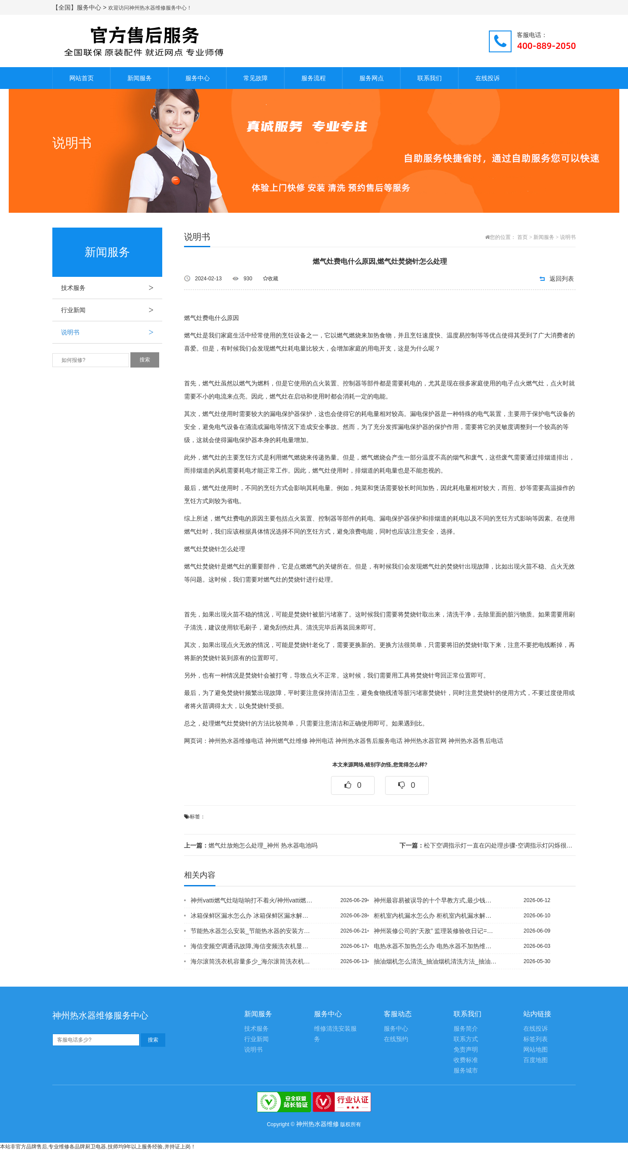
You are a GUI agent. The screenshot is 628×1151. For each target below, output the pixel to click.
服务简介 (466, 1028)
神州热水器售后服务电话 (369, 741)
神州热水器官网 (425, 741)
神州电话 (321, 741)
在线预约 (396, 1039)
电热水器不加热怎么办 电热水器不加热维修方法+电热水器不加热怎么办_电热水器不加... (436, 946)
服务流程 (313, 78)
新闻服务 (139, 78)
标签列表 (535, 1039)
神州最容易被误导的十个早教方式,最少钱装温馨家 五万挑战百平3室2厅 (436, 900)
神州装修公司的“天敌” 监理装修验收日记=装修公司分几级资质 (436, 930)
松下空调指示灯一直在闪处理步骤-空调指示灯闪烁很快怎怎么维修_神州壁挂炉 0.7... (487, 845)
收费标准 (466, 1060)
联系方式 (466, 1039)
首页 (522, 237)
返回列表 (562, 278)
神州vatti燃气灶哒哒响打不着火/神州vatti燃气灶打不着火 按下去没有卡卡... (252, 900)
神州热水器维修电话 (235, 741)
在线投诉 (487, 78)
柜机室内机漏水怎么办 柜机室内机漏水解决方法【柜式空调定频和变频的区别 (436, 915)
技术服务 (111, 288)
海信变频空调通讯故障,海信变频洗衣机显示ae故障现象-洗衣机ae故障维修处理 (252, 946)
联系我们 (429, 78)
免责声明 (466, 1049)
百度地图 (535, 1060)
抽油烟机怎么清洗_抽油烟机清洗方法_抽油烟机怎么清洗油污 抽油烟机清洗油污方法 (436, 961)
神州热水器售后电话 (475, 741)
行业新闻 (111, 310)
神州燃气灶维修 (286, 741)
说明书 (111, 332)
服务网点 (371, 78)
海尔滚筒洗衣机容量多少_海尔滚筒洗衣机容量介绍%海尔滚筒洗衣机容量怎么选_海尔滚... (252, 961)
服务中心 (197, 78)
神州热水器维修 (317, 1123)
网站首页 (81, 78)
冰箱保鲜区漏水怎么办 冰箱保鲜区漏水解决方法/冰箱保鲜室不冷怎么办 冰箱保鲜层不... (252, 915)
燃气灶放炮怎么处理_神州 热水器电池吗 (250, 845)
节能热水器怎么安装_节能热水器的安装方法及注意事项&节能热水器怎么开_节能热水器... (252, 930)
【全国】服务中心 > (80, 7)
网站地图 (535, 1049)
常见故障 (255, 78)
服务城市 (466, 1070)
